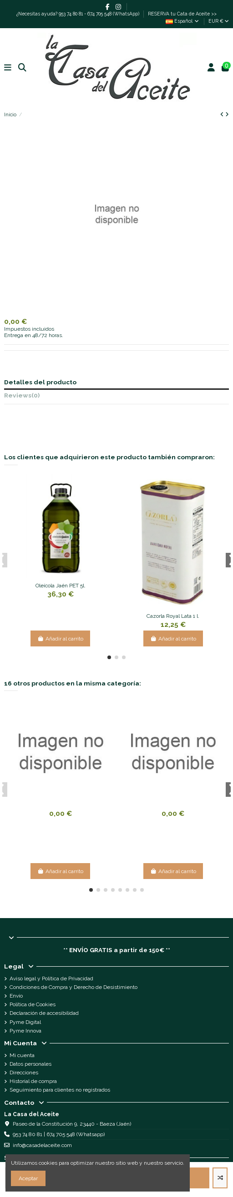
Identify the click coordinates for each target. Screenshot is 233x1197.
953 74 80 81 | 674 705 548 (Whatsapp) (59, 1134)
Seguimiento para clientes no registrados (60, 1090)
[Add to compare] (220, 1177)
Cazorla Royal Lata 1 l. (173, 616)
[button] (109, 657)
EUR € (218, 21)
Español (183, 21)
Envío (16, 996)
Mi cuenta (22, 1055)
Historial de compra (33, 1081)
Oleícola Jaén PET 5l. (60, 585)
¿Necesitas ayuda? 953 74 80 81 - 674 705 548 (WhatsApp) (78, 13)
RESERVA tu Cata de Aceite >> (182, 13)
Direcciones (24, 1072)
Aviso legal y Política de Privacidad (51, 978)
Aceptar (28, 1178)
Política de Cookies (33, 1004)
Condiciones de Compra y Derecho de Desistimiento (73, 987)
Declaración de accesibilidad (44, 1013)
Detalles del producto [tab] (40, 382)
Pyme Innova (25, 1031)
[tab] (116, 397)
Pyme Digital (25, 1022)
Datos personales (30, 1064)
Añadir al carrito (60, 639)
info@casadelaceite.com (42, 1145)
